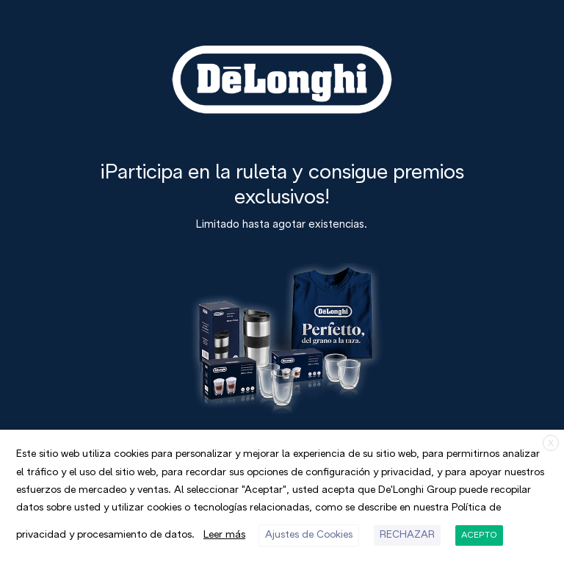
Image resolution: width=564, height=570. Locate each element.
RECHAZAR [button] (407, 535)
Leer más (224, 535)
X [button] (551, 443)
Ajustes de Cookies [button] (308, 535)
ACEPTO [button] (479, 535)
